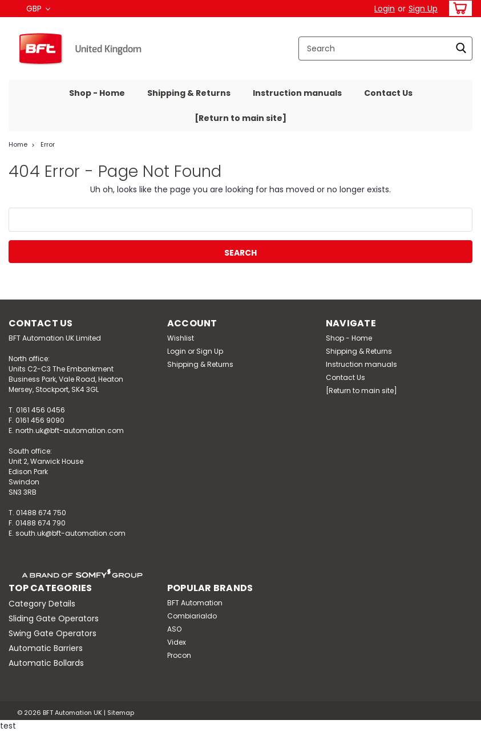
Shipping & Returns (189, 93)
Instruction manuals (297, 93)
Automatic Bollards (46, 663)
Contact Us (388, 93)
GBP (38, 8)
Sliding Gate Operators (54, 618)
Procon (179, 655)
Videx (176, 642)
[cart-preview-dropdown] (457, 8)
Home (18, 144)
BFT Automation (195, 603)
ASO (174, 629)
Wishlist (180, 338)
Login (384, 8)
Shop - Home (97, 93)
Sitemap (120, 712)
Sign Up (423, 8)
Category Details (42, 603)
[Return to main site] (240, 118)
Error (48, 144)
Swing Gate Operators (52, 633)
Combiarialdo (192, 616)
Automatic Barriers (46, 648)
